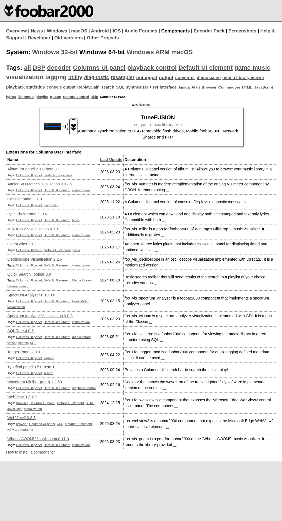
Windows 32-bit (55, 52)
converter (185, 77)
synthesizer (137, 87)
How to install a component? (30, 452)
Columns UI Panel (29, 250)
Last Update (111, 159)
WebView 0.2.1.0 (22, 397)
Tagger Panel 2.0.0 (24, 352)
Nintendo (26, 97)
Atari (195, 87)
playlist (42, 97)
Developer (39, 38)
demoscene (209, 77)
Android (100, 31)
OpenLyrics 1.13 (22, 244)
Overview (16, 31)
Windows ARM (148, 52)
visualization (24, 77)
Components (175, 31)
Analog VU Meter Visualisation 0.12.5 (40, 184)
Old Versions (68, 38)
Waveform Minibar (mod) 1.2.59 (35, 382)
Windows (57, 31)
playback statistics (25, 87)
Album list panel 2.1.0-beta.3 (32, 169)
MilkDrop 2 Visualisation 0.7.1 (33, 229)
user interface (163, 87)
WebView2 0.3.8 (22, 418)
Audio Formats (140, 31)
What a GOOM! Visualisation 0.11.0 (38, 439)
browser (22, 424)
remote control (76, 97)
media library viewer (243, 77)
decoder (59, 67)
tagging (56, 77)
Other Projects (103, 38)
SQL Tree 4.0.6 (21, 331)
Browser (209, 87)
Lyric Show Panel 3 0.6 (27, 214)
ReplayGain (88, 87)
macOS (79, 31)
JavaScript (263, 87)
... (167, 190)
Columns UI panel (99, 67)
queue (55, 97)
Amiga (184, 87)
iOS (117, 31)
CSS (60, 424)
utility (75, 77)
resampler (122, 77)
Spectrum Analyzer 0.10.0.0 (31, 295)
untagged (146, 77)
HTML (247, 87)
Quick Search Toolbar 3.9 (29, 274)
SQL (120, 87)
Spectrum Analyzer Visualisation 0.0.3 (40, 316)
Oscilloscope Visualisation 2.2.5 (35, 259)
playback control (152, 67)
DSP (39, 67)
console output (61, 87)
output (166, 77)
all (27, 67)
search (107, 87)
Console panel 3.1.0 (25, 199)
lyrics (11, 97)
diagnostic (96, 77)
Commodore (229, 87)
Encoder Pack (209, 31)
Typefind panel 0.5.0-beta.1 (31, 367)
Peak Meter (80, 301)
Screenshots (242, 31)
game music (252, 67)
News (37, 31)
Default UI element (205, 67)
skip (94, 97)
